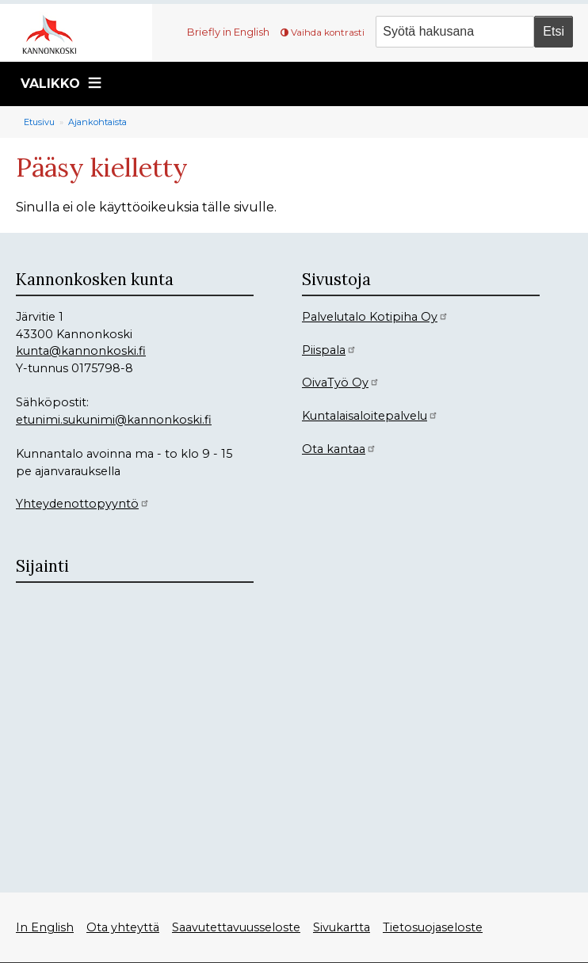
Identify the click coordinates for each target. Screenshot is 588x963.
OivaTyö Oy (341, 382)
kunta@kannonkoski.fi (81, 351)
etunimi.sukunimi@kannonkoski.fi (114, 420)
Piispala (329, 350)
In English (45, 927)
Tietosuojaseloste (433, 927)
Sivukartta (341, 927)
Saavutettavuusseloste (236, 927)
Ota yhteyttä (122, 927)
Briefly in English (228, 31)
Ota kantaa (339, 449)
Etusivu (39, 122)
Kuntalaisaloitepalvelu (370, 416)
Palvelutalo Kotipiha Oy (375, 317)
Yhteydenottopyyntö (83, 504)
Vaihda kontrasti (328, 32)
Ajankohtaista (97, 122)
